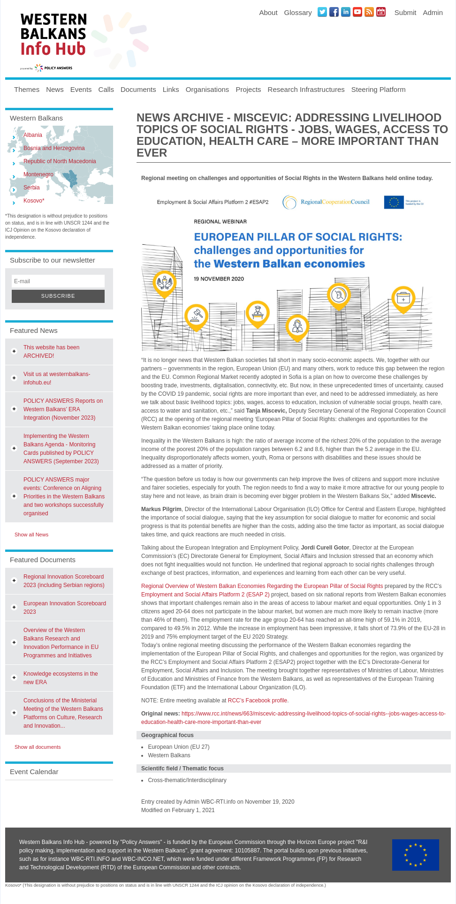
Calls (106, 89)
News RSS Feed (369, 11)
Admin (433, 12)
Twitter (322, 11)
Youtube (357, 11)
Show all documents (38, 747)
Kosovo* (34, 200)
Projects (248, 89)
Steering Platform (378, 89)
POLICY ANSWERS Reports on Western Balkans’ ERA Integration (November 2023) (63, 409)
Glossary (298, 12)
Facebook (334, 11)
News (55, 89)
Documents (138, 89)
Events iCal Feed (381, 11)
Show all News (31, 534)
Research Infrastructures (306, 89)
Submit (406, 12)
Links (171, 89)
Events (81, 89)
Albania (32, 135)
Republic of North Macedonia (59, 161)
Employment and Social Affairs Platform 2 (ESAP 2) (205, 594)
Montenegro (38, 174)
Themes (26, 89)
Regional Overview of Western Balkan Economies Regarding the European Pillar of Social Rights (262, 586)
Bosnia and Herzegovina (54, 148)
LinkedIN (345, 11)
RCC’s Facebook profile (258, 700)
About (268, 12)
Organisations (207, 89)
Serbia (31, 187)
